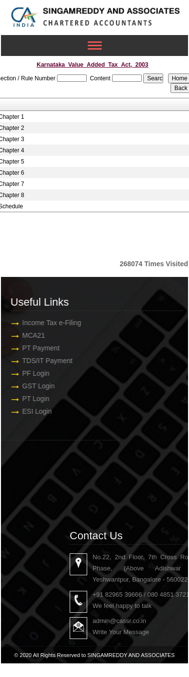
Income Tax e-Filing (45, 323)
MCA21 (27, 335)
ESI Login (31, 411)
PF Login (29, 373)
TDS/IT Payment (41, 361)
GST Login (32, 386)
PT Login (29, 399)
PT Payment (35, 348)
